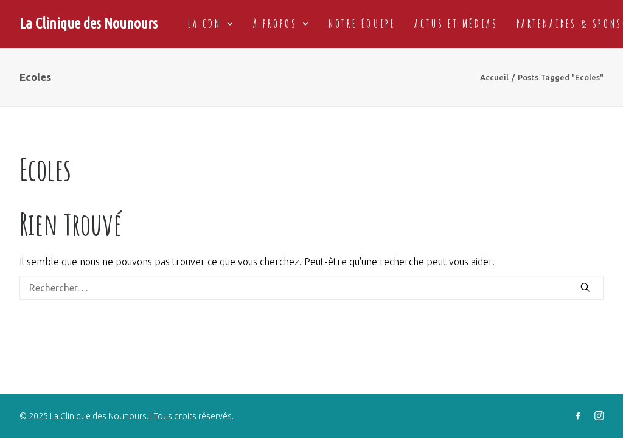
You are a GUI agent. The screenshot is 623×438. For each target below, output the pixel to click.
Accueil (494, 77)
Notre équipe (362, 23)
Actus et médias (456, 23)
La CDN (211, 23)
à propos (281, 23)
